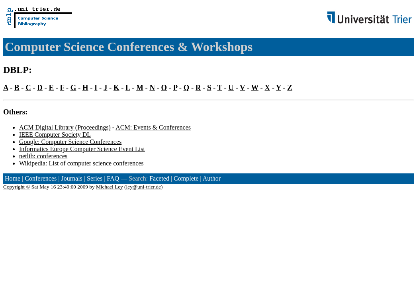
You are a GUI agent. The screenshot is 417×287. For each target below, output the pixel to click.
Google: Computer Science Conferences (70, 141)
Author (212, 178)
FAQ (113, 178)
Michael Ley (109, 187)
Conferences (41, 178)
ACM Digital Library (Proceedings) (65, 127)
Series (94, 178)
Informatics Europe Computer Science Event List (82, 148)
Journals (71, 178)
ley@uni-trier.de (143, 187)
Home (12, 178)
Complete (186, 178)
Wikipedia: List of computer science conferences (81, 163)
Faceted (159, 178)
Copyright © (16, 187)
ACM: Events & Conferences (153, 127)
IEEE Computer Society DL (55, 134)
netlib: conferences (43, 156)
